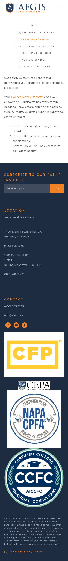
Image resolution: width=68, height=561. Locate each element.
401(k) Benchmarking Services (34, 33)
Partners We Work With (34, 67)
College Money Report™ (27, 97)
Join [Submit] (57, 188)
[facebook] (24, 325)
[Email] (27, 188)
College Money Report (34, 39)
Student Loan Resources (34, 53)
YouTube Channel (34, 60)
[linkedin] (8, 325)
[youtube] (16, 325)
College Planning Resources (34, 46)
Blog (34, 26)
